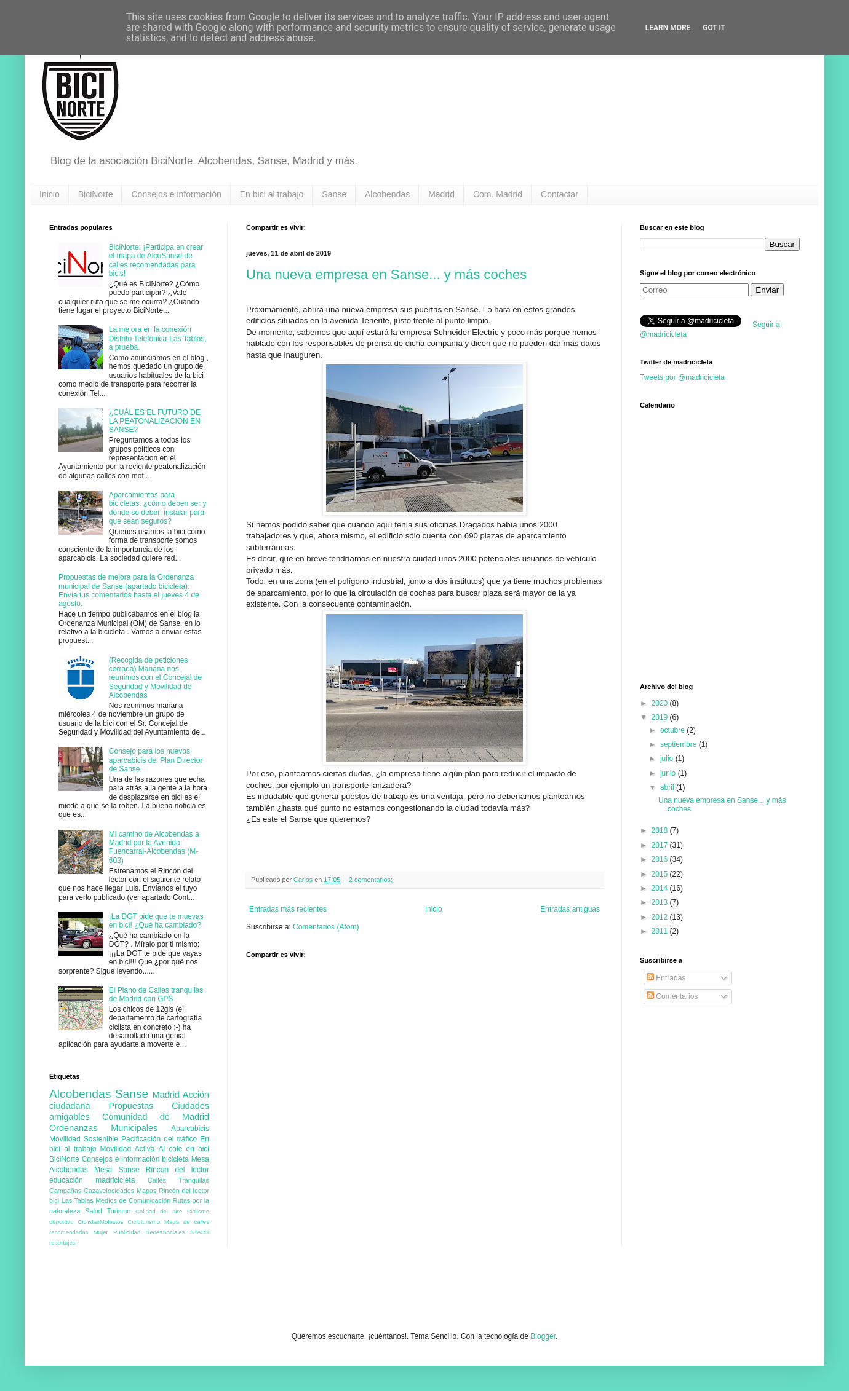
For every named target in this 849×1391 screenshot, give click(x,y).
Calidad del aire (158, 1211)
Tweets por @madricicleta (682, 377)
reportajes (62, 1242)
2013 (661, 902)
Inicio (49, 194)
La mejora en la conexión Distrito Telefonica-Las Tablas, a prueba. (158, 338)
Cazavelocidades (109, 1190)
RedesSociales (165, 1232)
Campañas (65, 1190)
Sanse (334, 194)
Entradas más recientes (288, 909)
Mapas (146, 1190)
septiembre (679, 744)
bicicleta (175, 1159)
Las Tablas (78, 1200)
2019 (661, 717)
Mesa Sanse (117, 1169)
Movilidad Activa (127, 1149)
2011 (661, 931)
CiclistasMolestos (100, 1221)
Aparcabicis (190, 1128)
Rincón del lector (184, 1190)
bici (54, 1200)
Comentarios (672, 996)
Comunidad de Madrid (155, 1117)
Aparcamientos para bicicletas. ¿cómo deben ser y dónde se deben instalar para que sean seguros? (158, 508)
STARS (199, 1232)
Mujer (101, 1232)
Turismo (119, 1211)
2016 (661, 859)
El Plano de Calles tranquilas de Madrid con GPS (156, 994)
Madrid (441, 194)
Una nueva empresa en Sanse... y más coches (386, 274)
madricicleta (115, 1180)
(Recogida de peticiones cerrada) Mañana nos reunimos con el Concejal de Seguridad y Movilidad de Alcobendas (155, 678)
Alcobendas (387, 194)
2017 (661, 845)
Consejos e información (176, 194)
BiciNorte (95, 194)
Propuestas (130, 1106)
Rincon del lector (177, 1169)
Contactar (559, 194)
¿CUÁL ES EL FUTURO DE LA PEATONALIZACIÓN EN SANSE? (155, 421)
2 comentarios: (371, 879)
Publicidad (126, 1232)
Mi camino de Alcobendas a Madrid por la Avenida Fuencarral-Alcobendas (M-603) (154, 847)
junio (669, 773)
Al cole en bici (184, 1149)
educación (66, 1180)
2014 (661, 888)
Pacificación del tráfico (159, 1139)
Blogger (543, 1336)
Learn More (668, 27)
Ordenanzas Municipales (103, 1128)
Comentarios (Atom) (326, 927)
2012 (661, 917)
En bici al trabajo (272, 194)
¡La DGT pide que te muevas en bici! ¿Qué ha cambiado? (156, 920)
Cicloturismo (143, 1221)
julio (668, 758)
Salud (93, 1211)
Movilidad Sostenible (83, 1139)
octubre (673, 730)
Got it (714, 27)
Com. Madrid (497, 194)
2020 (661, 703)
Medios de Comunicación (132, 1200)
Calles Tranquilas (178, 1180)
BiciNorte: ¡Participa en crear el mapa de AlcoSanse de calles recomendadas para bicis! (156, 260)
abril (668, 787)
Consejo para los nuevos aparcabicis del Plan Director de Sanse (156, 760)
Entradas (666, 978)
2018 (661, 830)
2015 (661, 874)
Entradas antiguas (570, 909)
